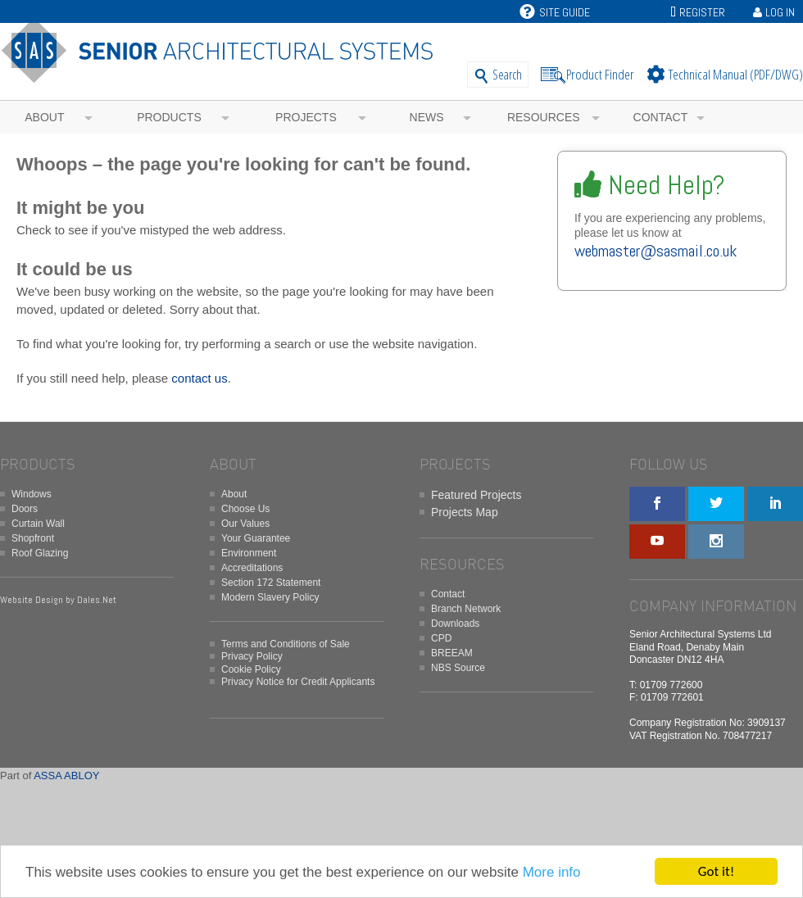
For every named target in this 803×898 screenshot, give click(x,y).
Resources (543, 117)
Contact (660, 117)
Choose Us (245, 509)
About (44, 117)
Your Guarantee (255, 538)
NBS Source (458, 668)
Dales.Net (96, 599)
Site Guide (554, 12)
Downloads (455, 623)
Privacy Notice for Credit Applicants (297, 681)
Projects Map (464, 512)
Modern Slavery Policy (270, 597)
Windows (31, 494)
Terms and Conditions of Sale (285, 644)
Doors (24, 509)
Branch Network (466, 609)
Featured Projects (476, 494)
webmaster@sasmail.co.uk (655, 250)
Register (702, 12)
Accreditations (252, 568)
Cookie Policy (251, 669)
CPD (441, 638)
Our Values (245, 523)
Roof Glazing (39, 553)
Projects (306, 117)
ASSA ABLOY (66, 775)
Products (169, 117)
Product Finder (600, 74)
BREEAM (452, 653)
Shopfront (32, 538)
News (427, 117)
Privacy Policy (252, 656)
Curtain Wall (38, 523)
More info (552, 873)
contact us (199, 378)
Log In (780, 12)
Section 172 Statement (270, 582)
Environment (248, 553)
